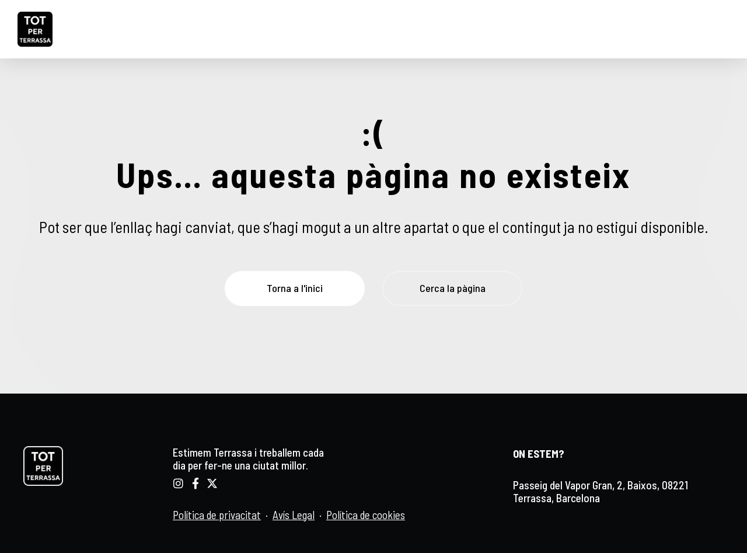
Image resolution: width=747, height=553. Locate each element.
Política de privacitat (217, 514)
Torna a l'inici (295, 287)
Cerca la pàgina (453, 287)
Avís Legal (294, 514)
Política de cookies (365, 514)
